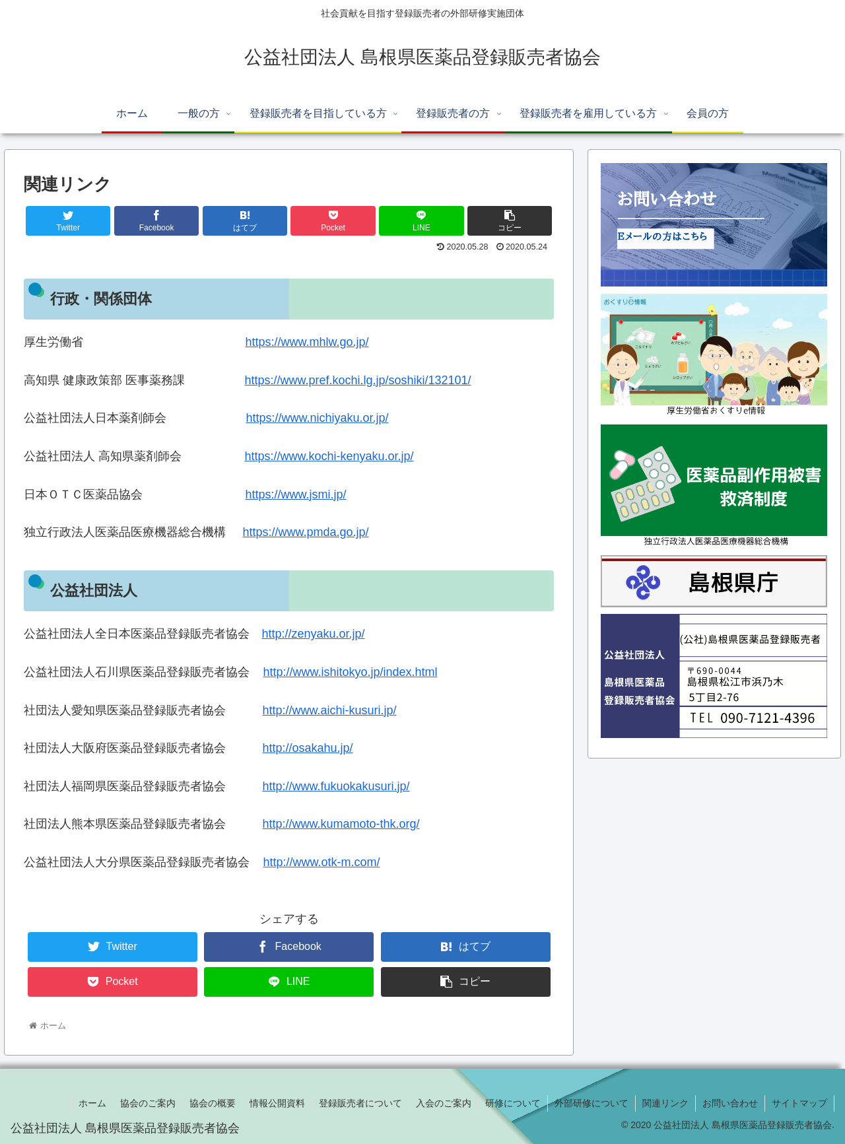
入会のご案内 (443, 1103)
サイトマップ (799, 1103)
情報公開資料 (277, 1103)
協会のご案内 (148, 1103)
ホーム (92, 1103)
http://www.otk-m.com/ (321, 862)
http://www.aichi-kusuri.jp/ (329, 710)
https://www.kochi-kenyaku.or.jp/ (328, 456)
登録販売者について (360, 1103)
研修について (513, 1103)
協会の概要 (212, 1103)
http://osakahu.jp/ (307, 748)
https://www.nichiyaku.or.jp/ (317, 417)
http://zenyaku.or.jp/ (312, 633)
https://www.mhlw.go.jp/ (306, 342)
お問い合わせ (730, 1103)
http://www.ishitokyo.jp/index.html (350, 672)
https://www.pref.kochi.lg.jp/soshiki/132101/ (357, 380)
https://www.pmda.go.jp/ (305, 532)
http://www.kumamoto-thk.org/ (340, 823)
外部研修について (591, 1103)
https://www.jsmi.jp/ (295, 494)
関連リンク (665, 1103)
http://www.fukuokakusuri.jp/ (335, 786)
